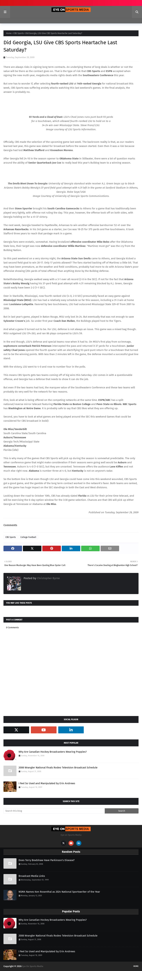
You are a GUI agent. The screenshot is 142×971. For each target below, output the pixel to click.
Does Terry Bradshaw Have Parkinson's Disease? (47, 860)
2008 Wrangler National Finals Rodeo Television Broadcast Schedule (58, 767)
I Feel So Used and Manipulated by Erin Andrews (47, 783)
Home (9, 33)
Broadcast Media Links (32, 876)
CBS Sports (18, 33)
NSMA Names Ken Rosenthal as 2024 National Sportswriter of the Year (59, 891)
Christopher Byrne (48, 578)
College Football (28, 537)
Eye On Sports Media (32, 966)
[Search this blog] (54, 811)
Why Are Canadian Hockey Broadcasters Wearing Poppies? (53, 751)
